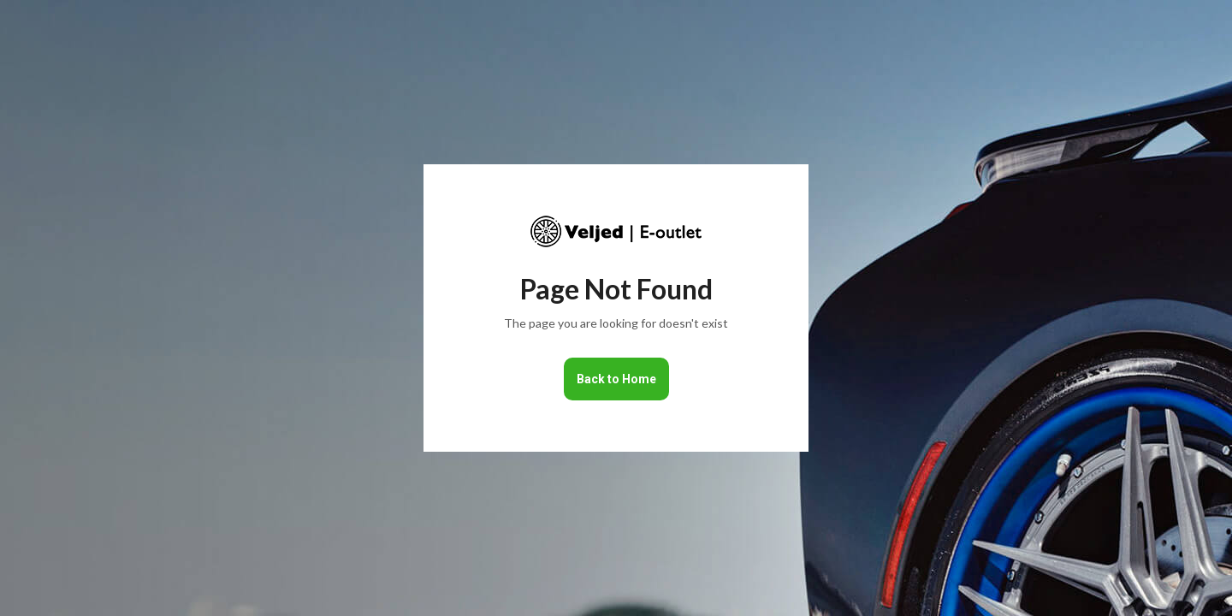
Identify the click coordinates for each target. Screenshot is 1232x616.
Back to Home (616, 379)
